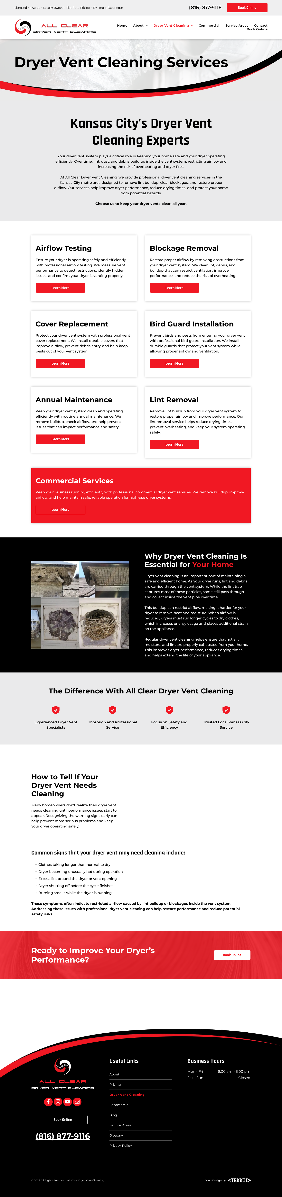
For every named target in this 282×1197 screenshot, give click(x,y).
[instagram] (58, 1102)
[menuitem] (119, 25)
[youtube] (67, 1102)
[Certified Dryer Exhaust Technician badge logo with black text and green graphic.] (168, 1002)
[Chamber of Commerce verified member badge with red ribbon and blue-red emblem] (223, 1002)
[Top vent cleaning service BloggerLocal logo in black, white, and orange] (58, 1002)
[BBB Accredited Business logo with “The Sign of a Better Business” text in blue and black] (113, 1002)
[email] (77, 1102)
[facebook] (48, 1102)
